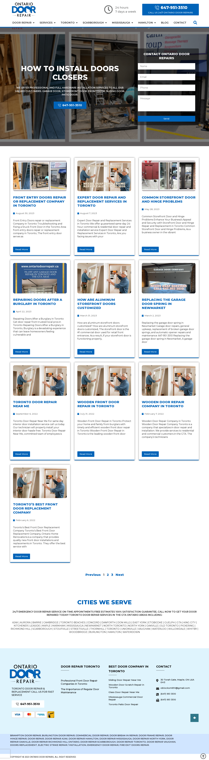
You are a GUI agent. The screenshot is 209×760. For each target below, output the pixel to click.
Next (120, 575)
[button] (195, 22)
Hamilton (147, 22)
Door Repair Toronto (80, 666)
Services (48, 22)
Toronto (69, 22)
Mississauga (122, 22)
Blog (165, 22)
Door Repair (23, 22)
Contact (180, 22)
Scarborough (95, 22)
